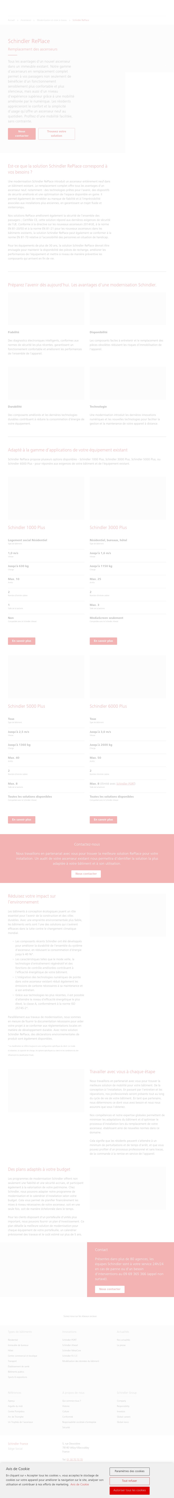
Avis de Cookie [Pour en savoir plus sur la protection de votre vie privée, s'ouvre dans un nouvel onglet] (79, 1485)
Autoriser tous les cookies (129, 1490)
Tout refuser (129, 1481)
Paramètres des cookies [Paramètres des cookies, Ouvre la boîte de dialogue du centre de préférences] (130, 1471)
